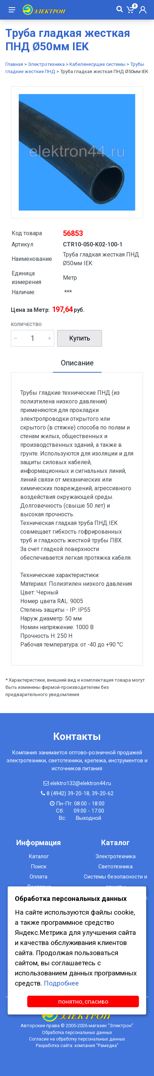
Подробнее (61, 983)
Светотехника (115, 866)
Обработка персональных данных (77, 1032)
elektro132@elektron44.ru (80, 783)
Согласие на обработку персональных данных (77, 1039)
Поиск (39, 866)
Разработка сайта (54, 1045)
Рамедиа (107, 1045)
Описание (77, 363)
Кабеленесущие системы (97, 64)
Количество (26, 324)
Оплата (38, 876)
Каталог (39, 856)
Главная (14, 64)
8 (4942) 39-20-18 (68, 793)
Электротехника (46, 64)
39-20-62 (103, 793)
